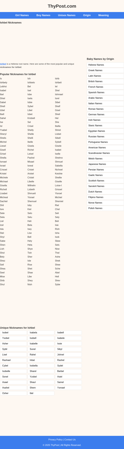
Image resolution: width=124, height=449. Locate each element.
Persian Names (96, 169)
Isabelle (34, 343)
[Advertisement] (21, 43)
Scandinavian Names (99, 153)
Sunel (33, 349)
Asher (5, 343)
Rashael (6, 360)
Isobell (33, 338)
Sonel (5, 376)
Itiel (31, 393)
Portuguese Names (98, 142)
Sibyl (59, 349)
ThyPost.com (62, 6)
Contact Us (70, 439)
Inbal (32, 360)
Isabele (61, 338)
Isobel (5, 332)
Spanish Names (96, 92)
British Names (95, 81)
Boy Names (43, 15)
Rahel (33, 354)
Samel (60, 382)
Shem (33, 387)
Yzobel (33, 376)
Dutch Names (95, 191)
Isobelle (6, 371)
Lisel (4, 354)
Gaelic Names (95, 175)
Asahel (5, 387)
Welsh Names (95, 158)
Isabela (33, 332)
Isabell (60, 332)
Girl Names (22, 15)
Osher (5, 393)
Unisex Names (66, 15)
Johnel (60, 354)
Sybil (4, 349)
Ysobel (5, 338)
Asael (5, 382)
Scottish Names (96, 180)
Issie (59, 343)
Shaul (33, 382)
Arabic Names (95, 98)
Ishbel (3, 64)
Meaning (103, 15)
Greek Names (95, 70)
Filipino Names (95, 197)
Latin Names (94, 76)
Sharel (33, 371)
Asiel (59, 376)
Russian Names (96, 136)
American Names (97, 147)
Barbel (60, 371)
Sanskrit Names (96, 186)
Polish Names (95, 208)
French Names (95, 87)
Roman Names (95, 109)
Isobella (34, 365)
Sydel (60, 365)
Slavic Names (95, 125)
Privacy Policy (55, 439)
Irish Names (94, 120)
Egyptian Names (96, 131)
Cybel (5, 365)
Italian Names (95, 103)
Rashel (60, 360)
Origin (87, 15)
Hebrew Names (96, 65)
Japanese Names (97, 164)
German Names (96, 114)
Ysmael (61, 387)
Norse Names (95, 203)
